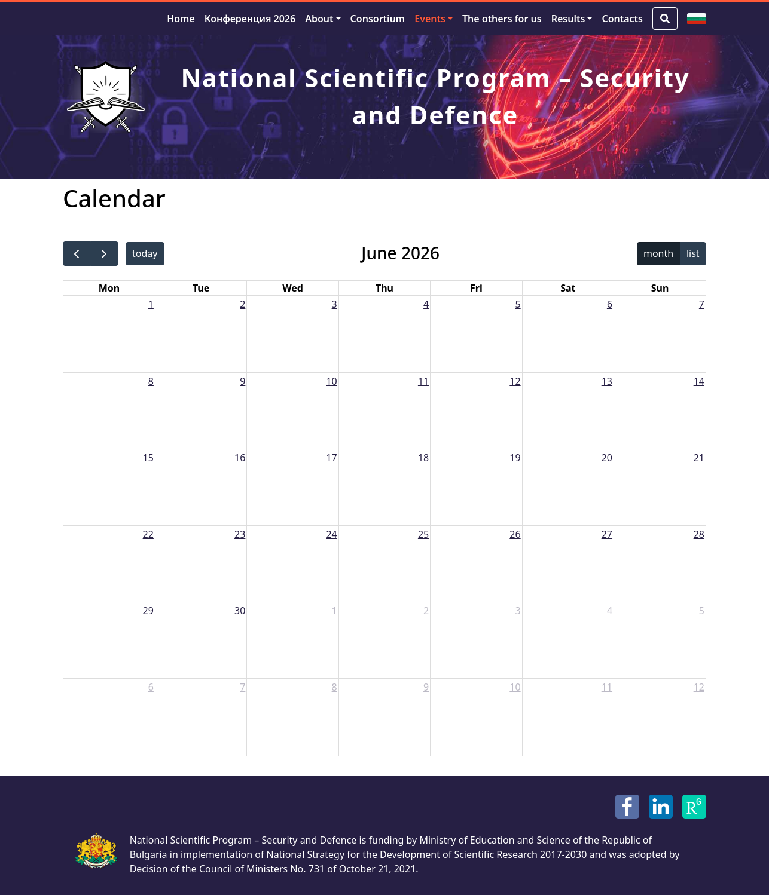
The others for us (502, 18)
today (144, 253)
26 (514, 534)
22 (148, 534)
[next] (104, 253)
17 (331, 457)
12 (514, 381)
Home (181, 18)
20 (607, 457)
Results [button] (568, 18)
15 (148, 457)
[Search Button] (665, 18)
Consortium (377, 18)
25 (423, 534)
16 (239, 457)
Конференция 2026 (250, 18)
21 (699, 457)
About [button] (319, 18)
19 (514, 457)
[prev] (77, 253)
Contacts (622, 18)
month (658, 253)
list (693, 253)
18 (423, 457)
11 (423, 381)
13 (607, 381)
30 (239, 610)
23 (239, 534)
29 (148, 610)
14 (699, 381)
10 (331, 381)
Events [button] (429, 18)
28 (699, 534)
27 (607, 534)
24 (331, 534)
